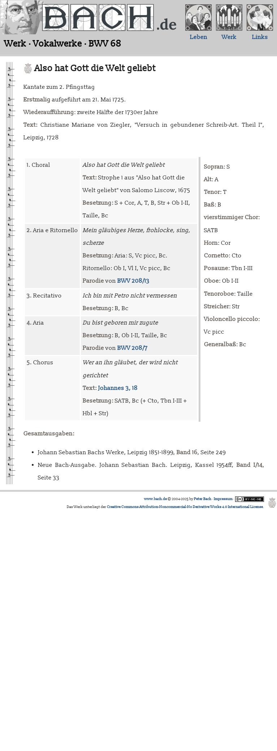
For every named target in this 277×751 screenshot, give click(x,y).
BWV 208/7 (132, 348)
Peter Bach (202, 499)
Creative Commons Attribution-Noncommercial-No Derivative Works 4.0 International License (185, 507)
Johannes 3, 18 (118, 388)
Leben (198, 37)
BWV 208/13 (133, 281)
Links (260, 37)
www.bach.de (155, 499)
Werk (229, 37)
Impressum (223, 499)
